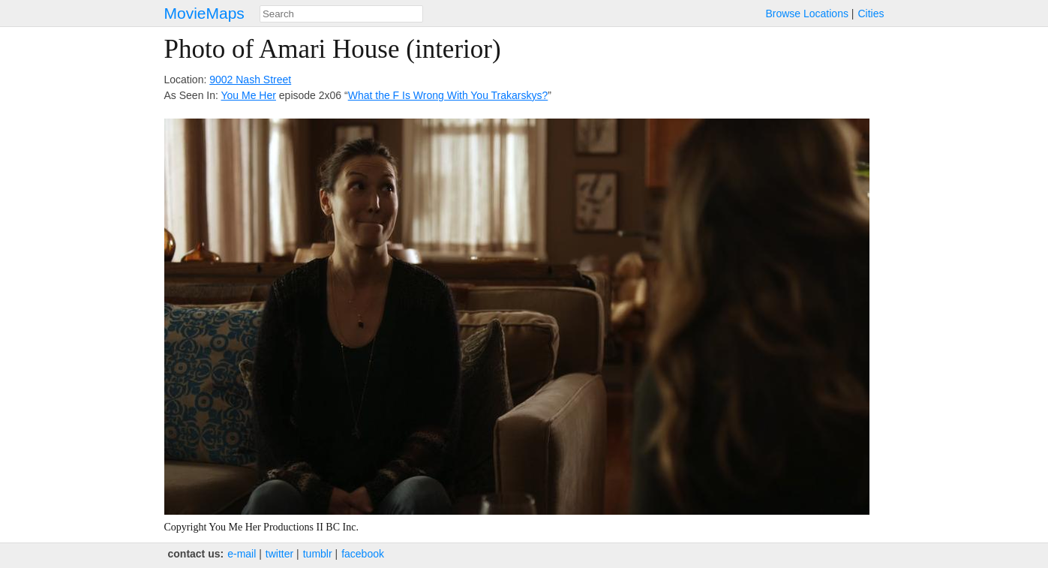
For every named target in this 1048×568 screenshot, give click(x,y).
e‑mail (241, 554)
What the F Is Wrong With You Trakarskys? (448, 95)
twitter (279, 554)
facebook (362, 554)
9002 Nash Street (250, 80)
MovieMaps (204, 13)
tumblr (317, 554)
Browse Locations (806, 14)
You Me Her (248, 95)
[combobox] (341, 14)
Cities (870, 14)
